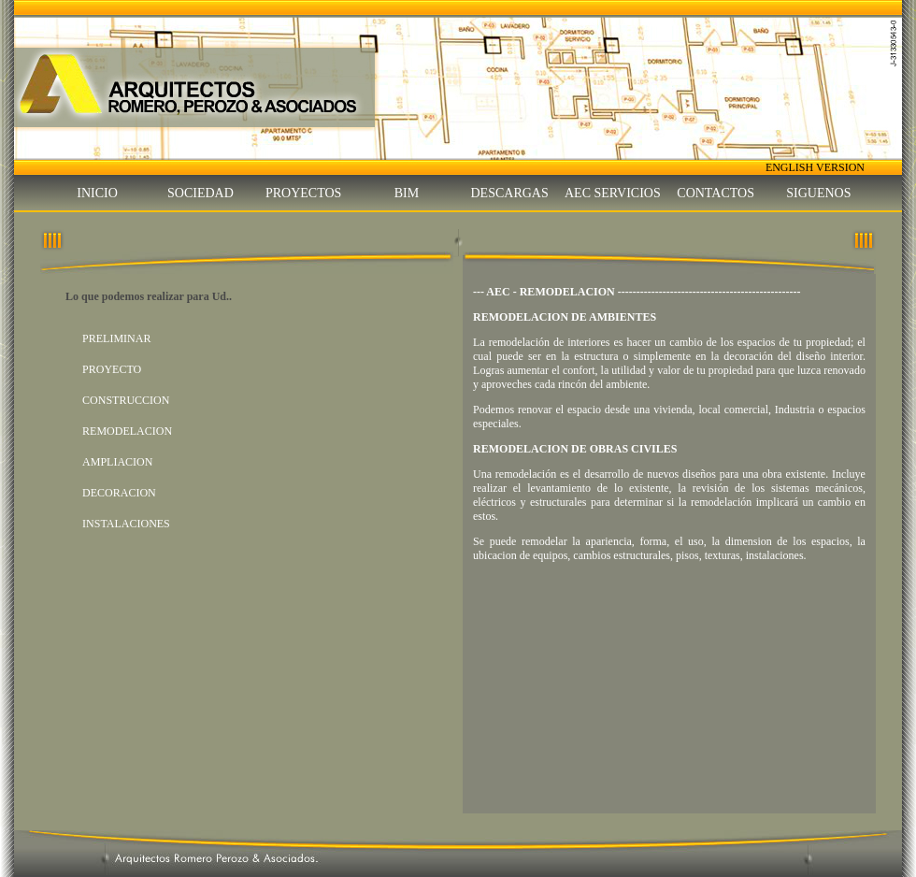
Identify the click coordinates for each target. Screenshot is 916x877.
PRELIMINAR (116, 338)
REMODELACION (127, 431)
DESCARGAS (510, 193)
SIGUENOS (818, 193)
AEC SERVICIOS (613, 193)
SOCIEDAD (200, 193)
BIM (406, 193)
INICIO (97, 193)
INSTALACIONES (126, 523)
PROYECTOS (303, 193)
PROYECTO (111, 369)
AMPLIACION (117, 461)
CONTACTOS (715, 193)
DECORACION (119, 492)
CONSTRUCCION (125, 400)
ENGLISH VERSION (815, 167)
